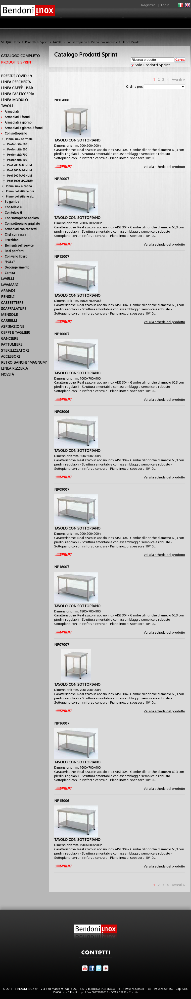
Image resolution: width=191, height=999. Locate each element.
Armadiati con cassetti (21, 229)
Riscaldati (11, 240)
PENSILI (7, 296)
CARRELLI (9, 320)
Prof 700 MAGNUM (19, 165)
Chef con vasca (15, 234)
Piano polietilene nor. (20, 191)
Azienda (59, 24)
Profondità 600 (17, 149)
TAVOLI (57, 42)
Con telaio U (13, 207)
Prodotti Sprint (17, 62)
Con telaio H (13, 212)
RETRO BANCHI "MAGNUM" (24, 362)
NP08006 (61, 411)
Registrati (148, 5)
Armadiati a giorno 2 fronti (24, 128)
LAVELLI (7, 278)
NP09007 (61, 489)
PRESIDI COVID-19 (16, 75)
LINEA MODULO (14, 99)
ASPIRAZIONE (12, 326)
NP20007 (61, 178)
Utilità (164, 24)
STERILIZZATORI (15, 350)
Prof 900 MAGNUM (19, 175)
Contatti (183, 22)
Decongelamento (17, 267)
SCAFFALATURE (13, 308)
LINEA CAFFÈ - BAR (17, 87)
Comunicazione (139, 24)
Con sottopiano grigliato (22, 223)
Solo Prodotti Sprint (152, 64)
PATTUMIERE (11, 344)
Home (40, 22)
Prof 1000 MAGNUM (20, 181)
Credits (134, 992)
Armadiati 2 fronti (17, 117)
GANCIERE (9, 338)
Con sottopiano (76, 42)
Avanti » (178, 79)
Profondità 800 (17, 160)
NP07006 (61, 100)
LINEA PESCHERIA (16, 81)
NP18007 (61, 566)
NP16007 (61, 723)
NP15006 (61, 800)
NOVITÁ (7, 374)
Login (165, 5)
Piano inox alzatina (19, 186)
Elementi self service (19, 245)
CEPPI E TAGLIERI (15, 332)
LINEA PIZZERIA (14, 368)
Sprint (44, 42)
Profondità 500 (17, 144)
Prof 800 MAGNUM (19, 170)
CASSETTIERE (12, 302)
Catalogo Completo (20, 55)
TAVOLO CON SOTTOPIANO (77, 140)
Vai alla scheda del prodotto (164, 166)
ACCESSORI (10, 356)
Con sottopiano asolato (22, 218)
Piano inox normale (104, 42)
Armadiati (12, 111)
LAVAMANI (9, 284)
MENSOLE (9, 314)
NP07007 (61, 644)
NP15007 (61, 256)
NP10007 (61, 334)
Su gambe (12, 202)
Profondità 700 (17, 154)
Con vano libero (16, 256)
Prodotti (80, 24)
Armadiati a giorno (18, 122)
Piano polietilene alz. (20, 196)
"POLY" (10, 262)
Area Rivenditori (107, 24)
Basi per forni (14, 251)
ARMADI (8, 290)
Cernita (10, 273)
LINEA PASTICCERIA (17, 93)
